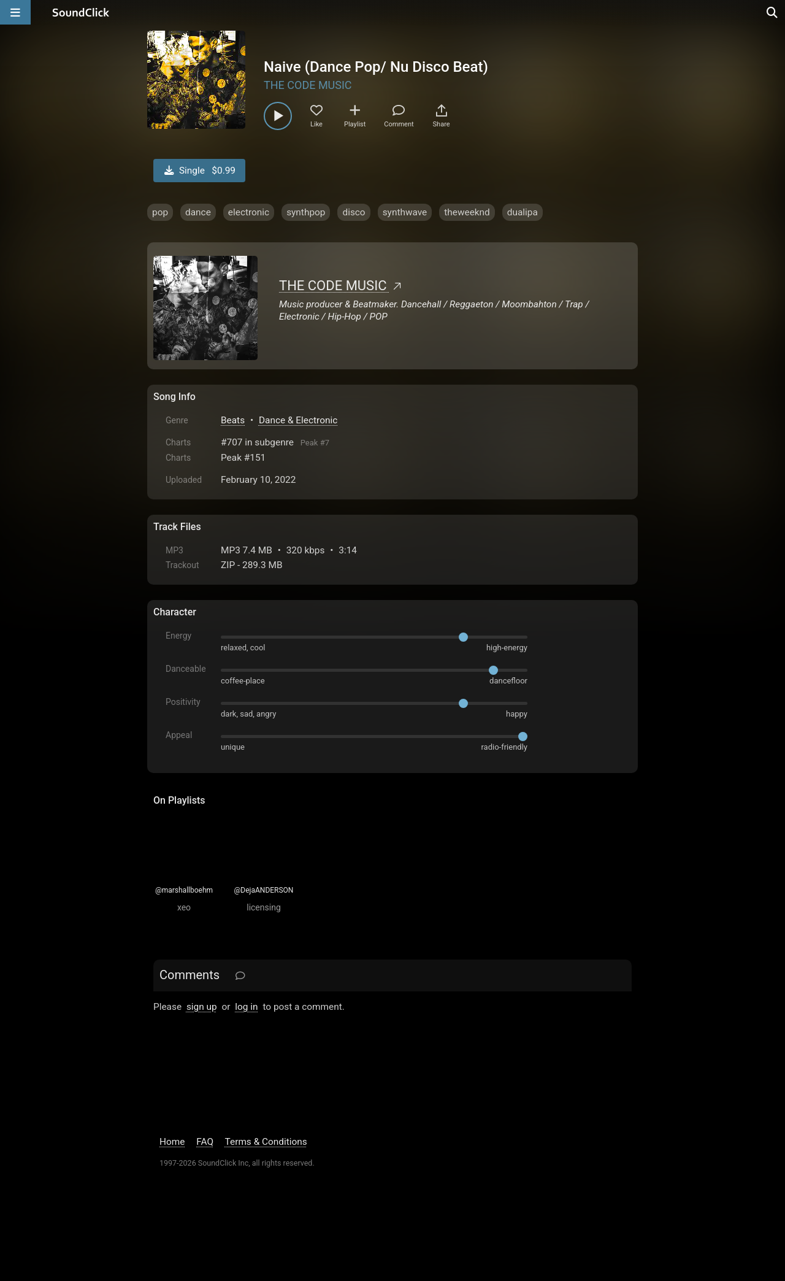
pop (160, 212)
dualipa (522, 212)
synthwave (405, 212)
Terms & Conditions (266, 1141)
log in (246, 1006)
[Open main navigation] (15, 12)
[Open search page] (772, 12)
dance (198, 212)
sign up (201, 1006)
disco (353, 212)
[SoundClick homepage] (81, 12)
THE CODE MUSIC (308, 85)
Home (172, 1141)
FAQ (204, 1141)
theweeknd (467, 212)
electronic (248, 212)
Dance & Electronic (298, 420)
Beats (233, 420)
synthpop (305, 212)
